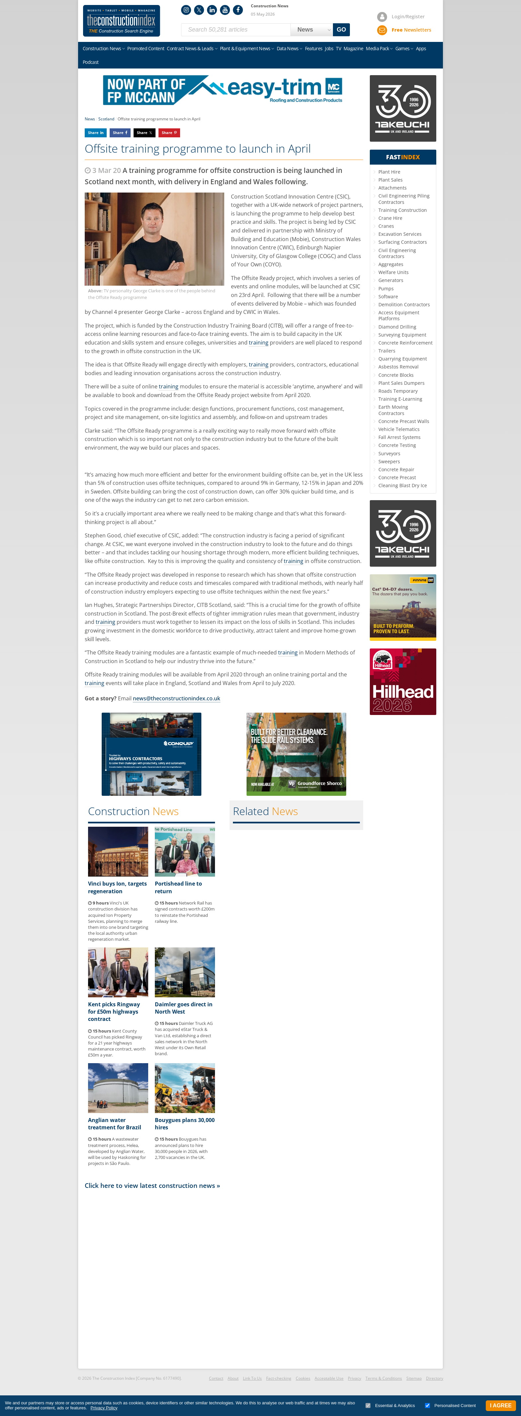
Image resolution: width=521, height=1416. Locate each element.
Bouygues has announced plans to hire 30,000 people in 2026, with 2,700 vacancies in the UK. (181, 1148)
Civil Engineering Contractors (397, 253)
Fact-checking (278, 1378)
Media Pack (377, 48)
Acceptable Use (329, 1378)
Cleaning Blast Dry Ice (402, 485)
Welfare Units (393, 272)
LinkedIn (212, 10)
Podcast (90, 62)
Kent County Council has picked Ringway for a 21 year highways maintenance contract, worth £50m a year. (117, 1043)
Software (388, 296)
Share (93, 132)
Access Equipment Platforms (398, 315)
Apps (421, 48)
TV (338, 48)
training (258, 342)
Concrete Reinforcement (405, 343)
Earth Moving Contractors (393, 410)
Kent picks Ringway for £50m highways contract (114, 1012)
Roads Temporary (398, 391)
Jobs (329, 48)
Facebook (238, 10)
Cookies (303, 1378)
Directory (434, 1378)
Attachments (392, 188)
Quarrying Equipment (402, 358)
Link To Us (252, 1378)
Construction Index (121, 21)
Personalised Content (450, 1405)
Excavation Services (400, 234)
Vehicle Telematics (399, 429)
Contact (216, 1378)
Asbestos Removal (398, 366)
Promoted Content (145, 48)
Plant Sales (390, 180)
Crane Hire (390, 218)
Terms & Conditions (383, 1378)
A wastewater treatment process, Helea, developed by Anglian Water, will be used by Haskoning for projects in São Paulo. (117, 1151)
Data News (288, 48)
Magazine (353, 48)
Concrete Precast (397, 477)
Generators (390, 280)
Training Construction (402, 210)
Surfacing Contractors (402, 242)
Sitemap (414, 1378)
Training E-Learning (400, 399)
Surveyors (389, 453)
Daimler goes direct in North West (184, 1008)
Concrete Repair (396, 469)
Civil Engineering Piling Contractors (404, 199)
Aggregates (390, 264)
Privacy (354, 1378)
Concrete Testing (397, 445)
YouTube (225, 10)
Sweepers (389, 461)
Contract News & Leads (190, 48)
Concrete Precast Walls (403, 421)
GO (341, 29)
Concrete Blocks (396, 375)
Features (313, 48)
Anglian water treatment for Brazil (114, 1123)
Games (402, 48)
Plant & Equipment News (245, 48)
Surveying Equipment (402, 335)
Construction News (102, 48)
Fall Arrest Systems (399, 437)
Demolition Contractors (404, 304)
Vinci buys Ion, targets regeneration (117, 887)
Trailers (386, 351)
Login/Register (408, 16)
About (233, 1378)
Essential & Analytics (390, 1405)
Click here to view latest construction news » (152, 1185)
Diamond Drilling (397, 327)
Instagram (186, 10)
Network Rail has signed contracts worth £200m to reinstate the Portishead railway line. (185, 912)
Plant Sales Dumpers (401, 383)
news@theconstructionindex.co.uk (176, 698)
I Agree (501, 1405)
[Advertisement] (224, 1278)
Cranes (386, 226)
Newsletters (411, 30)
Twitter (199, 10)
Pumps (386, 288)
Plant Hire (389, 172)
